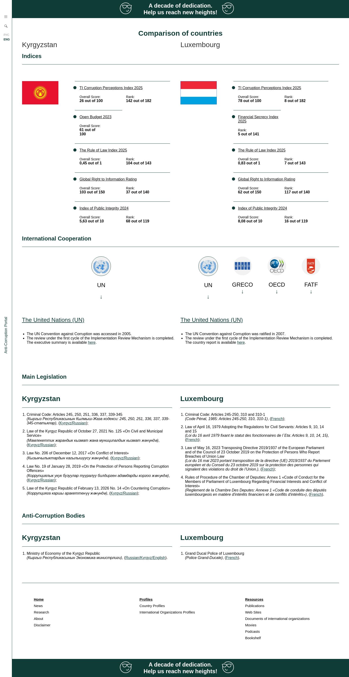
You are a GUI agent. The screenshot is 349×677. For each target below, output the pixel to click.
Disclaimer (42, 625)
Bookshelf (253, 638)
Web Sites (253, 612)
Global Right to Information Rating (108, 179)
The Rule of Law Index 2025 (103, 150)
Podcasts (252, 631)
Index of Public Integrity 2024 (104, 208)
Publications (254, 606)
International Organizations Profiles (167, 612)
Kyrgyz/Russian (73, 423)
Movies (251, 625)
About (38, 619)
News (38, 606)
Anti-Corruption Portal (6, 335)
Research (41, 612)
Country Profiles (152, 606)
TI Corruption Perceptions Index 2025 (111, 88)
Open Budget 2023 (95, 117)
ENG (7, 39)
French (277, 419)
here (91, 342)
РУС (6, 35)
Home (39, 599)
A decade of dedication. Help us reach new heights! (180, 8)
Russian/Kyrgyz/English (145, 558)
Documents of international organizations (277, 619)
